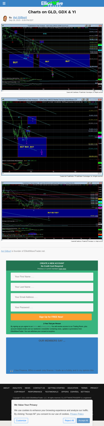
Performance (35, 392)
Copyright (19, 392)
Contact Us (39, 388)
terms (35, 326)
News (27, 388)
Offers (65, 392)
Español (74, 392)
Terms (84, 388)
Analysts (17, 388)
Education (73, 388)
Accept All (83, 420)
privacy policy (46, 326)
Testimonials (51, 392)
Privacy (94, 388)
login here (62, 269)
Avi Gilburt (6, 251)
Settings (85, 392)
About (6, 388)
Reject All (69, 420)
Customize (21, 420)
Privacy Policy (77, 414)
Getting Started (56, 388)
